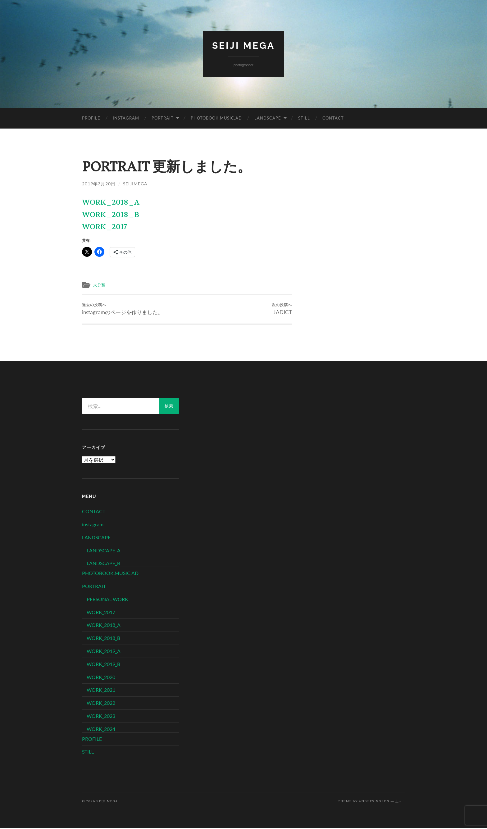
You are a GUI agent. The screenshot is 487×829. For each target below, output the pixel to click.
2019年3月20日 (99, 183)
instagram (126, 117)
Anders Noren (374, 802)
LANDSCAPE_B (103, 564)
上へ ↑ (400, 802)
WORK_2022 (101, 704)
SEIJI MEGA (244, 45)
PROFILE (91, 117)
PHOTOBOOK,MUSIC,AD (216, 117)
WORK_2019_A (104, 652)
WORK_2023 (101, 717)
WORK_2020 (101, 678)
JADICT (282, 309)
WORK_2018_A (110, 202)
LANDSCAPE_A (104, 551)
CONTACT (333, 117)
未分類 (100, 285)
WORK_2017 (104, 226)
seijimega (135, 183)
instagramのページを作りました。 (122, 309)
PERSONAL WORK (107, 600)
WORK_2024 (101, 730)
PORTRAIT (163, 117)
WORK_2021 (101, 691)
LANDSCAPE (267, 117)
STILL (304, 117)
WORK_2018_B (110, 214)
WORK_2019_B (103, 665)
